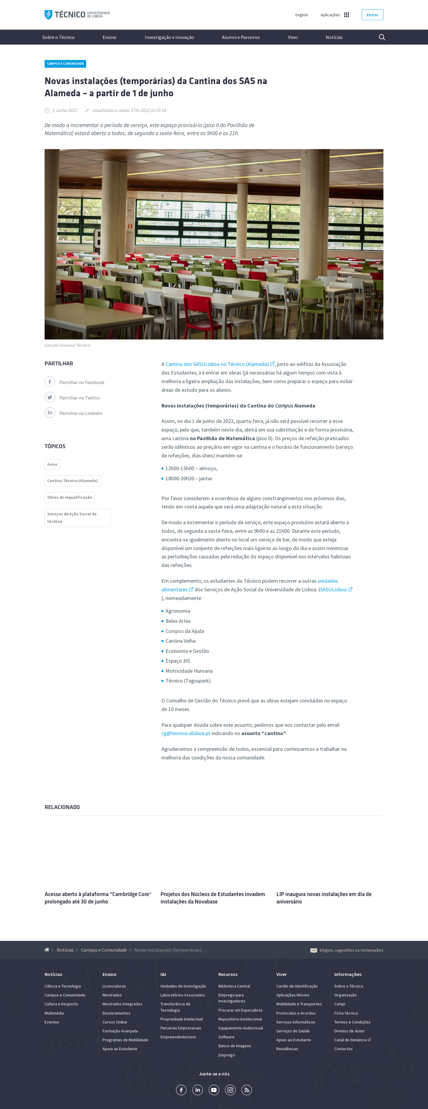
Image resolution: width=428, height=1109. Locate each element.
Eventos (52, 1022)
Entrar (372, 15)
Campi (339, 1004)
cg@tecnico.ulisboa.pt (185, 733)
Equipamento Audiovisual (240, 1028)
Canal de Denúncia (350, 1039)
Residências (287, 1048)
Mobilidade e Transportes (299, 1004)
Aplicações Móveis (292, 995)
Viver (293, 37)
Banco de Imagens (234, 1045)
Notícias (334, 37)
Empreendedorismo (178, 1037)
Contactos (343, 1048)
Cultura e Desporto (61, 1004)
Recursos (227, 974)
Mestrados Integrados (122, 1004)
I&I (163, 974)
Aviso (52, 464)
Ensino (110, 37)
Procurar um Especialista (240, 1010)
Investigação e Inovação (169, 37)
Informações (347, 974)
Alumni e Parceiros (241, 37)
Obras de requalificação (69, 497)
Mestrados (112, 995)
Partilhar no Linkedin (73, 413)
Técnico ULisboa (77, 15)
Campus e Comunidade (65, 63)
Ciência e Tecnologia (63, 986)
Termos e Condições (352, 1022)
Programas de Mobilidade (125, 1039)
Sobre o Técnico (59, 37)
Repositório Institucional (240, 1019)
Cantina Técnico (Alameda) (72, 480)
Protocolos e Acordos (296, 1013)
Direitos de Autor (349, 1031)
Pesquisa (378, 37)
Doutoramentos (116, 1013)
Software (226, 1037)
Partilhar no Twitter (72, 398)
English (301, 15)
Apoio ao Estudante (120, 1048)
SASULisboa (333, 589)
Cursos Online (115, 1022)
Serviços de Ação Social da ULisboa (72, 517)
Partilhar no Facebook (74, 382)
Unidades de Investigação (183, 986)
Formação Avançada (120, 1031)
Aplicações (330, 15)
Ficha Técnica (346, 1013)
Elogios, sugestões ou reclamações (346, 950)
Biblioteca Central (234, 986)
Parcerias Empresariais (180, 1028)
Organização (345, 995)
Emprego (226, 1055)
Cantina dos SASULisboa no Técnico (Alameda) (217, 364)
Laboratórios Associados (182, 995)
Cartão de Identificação (297, 986)
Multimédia (54, 1013)
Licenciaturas (114, 986)
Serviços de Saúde (293, 1031)
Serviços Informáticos (295, 1022)
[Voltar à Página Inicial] (48, 950)
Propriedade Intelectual (181, 1019)
